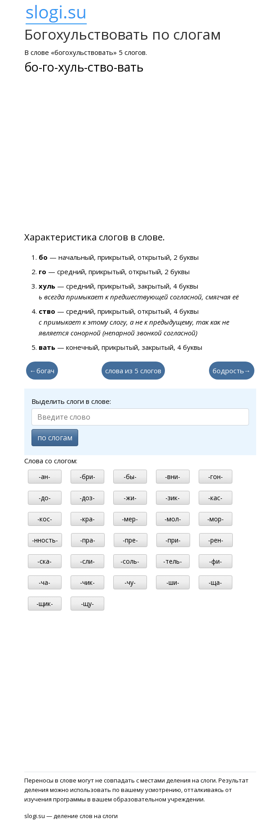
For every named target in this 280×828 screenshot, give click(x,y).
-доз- (87, 497)
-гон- (215, 476)
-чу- (130, 582)
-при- (173, 540)
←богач (42, 370)
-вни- (172, 476)
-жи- (130, 497)
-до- (45, 497)
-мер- (130, 519)
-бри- (87, 476)
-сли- (87, 561)
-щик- (44, 603)
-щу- (87, 603)
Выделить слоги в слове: (71, 401)
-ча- (44, 582)
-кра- (87, 519)
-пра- (87, 540)
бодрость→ (232, 370)
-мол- (172, 519)
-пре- (130, 540)
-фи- (215, 561)
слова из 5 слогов (133, 370)
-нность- (45, 540)
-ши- (172, 582)
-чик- (87, 582)
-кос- (44, 519)
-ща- (215, 582)
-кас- (215, 497)
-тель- (172, 561)
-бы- (130, 476)
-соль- (129, 561)
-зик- (172, 497)
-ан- (44, 476)
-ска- (44, 561)
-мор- (215, 519)
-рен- (215, 540)
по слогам (54, 438)
